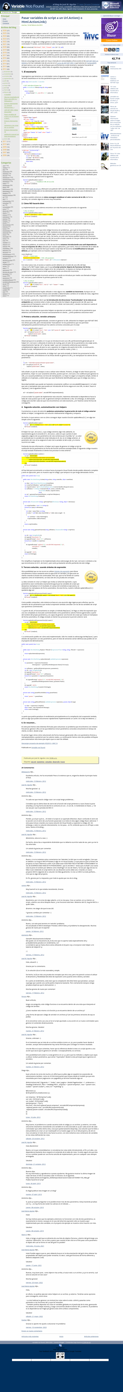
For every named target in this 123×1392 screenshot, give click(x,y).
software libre (7, 264)
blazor (4, 187)
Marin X (24, 1235)
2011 (5, 141)
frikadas (5, 221)
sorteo (4, 266)
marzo (6, 90)
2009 (5, 147)
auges (4, 183)
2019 (5, 50)
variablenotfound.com (9, 282)
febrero (6, 92)
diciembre (7, 72)
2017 (5, 55)
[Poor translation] (62, 1356)
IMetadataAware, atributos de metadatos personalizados (115, 136)
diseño (5, 213)
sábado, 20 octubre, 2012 (35, 1139)
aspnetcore (6, 177)
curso (4, 209)
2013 (5, 66)
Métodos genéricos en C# (115, 164)
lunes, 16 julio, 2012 (33, 1118)
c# (3, 197)
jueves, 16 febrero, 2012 (35, 932)
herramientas (7, 225)
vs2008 (5, 290)
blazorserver (6, 189)
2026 (5, 30)
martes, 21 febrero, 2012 (35, 1032)
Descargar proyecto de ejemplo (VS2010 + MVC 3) (40, 744)
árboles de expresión (62, 572)
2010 (5, 144)
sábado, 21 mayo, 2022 (34, 1317)
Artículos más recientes (30, 1337)
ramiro (24, 886)
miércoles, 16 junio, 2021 (35, 1247)
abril (5, 88)
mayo (6, 85)
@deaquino (26, 773)
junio (6, 83)
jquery (4, 234)
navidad (5, 242)
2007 (5, 152)
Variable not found (38, 748)
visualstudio (6, 288)
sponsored (6, 270)
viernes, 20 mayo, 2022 (34, 1283)
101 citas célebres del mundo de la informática (114, 90)
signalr (5, 262)
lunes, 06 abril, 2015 (33, 1184)
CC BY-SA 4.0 (86, 1343)
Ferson (24, 997)
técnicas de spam (8, 272)
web (4, 292)
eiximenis (25, 936)
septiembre (8, 78)
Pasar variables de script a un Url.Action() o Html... (11, 116)
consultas (5, 203)
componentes (7, 201)
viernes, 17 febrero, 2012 (35, 956)
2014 (5, 63)
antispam (5, 173)
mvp (4, 240)
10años (5, 167)
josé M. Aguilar (27, 786)
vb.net (4, 284)
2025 (5, 33)
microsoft (5, 236)
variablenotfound (8, 280)
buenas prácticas (8, 195)
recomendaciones (8, 256)
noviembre (7, 74)
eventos (5, 219)
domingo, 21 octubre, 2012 (36, 1165)
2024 (5, 36)
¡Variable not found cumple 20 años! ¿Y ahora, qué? (114, 99)
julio (5, 81)
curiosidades (6, 207)
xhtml (4, 295)
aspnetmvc (6, 181)
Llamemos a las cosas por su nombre (11, 126)
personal (5, 252)
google (5, 223)
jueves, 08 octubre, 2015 (35, 1208)
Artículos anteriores (91, 1337)
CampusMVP (91, 63)
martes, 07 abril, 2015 (34, 1195)
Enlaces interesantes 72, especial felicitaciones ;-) (11, 105)
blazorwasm (6, 191)
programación (7, 254)
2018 (5, 52)
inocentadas (6, 230)
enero (6, 139)
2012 (5, 69)
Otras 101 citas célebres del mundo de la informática (115, 156)
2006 (5, 155)
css (3, 205)
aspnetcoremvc (7, 179)
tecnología (6, 274)
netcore (5, 244)
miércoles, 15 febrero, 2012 (36, 782)
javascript (5, 232)
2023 (5, 39)
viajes (4, 286)
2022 (5, 41)
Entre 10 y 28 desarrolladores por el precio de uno (115, 146)
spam (4, 268)
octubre (6, 76)
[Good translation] (58, 1356)
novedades (6, 248)
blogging (5, 193)
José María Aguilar (28, 1212)
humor (5, 228)
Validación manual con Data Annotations (11, 135)
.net (4, 165)
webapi (5, 294)
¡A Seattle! (7, 94)
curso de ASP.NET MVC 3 (66, 63)
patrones (5, 250)
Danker (24, 1321)
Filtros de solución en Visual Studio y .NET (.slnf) (115, 109)
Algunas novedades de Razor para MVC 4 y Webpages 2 (11, 99)
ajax (4, 169)
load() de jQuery (35, 190)
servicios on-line (7, 260)
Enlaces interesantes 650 (115, 68)
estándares (6, 217)
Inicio (81, 5)
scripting (5, 258)
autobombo (6, 185)
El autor (88, 5)
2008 (5, 149)
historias (5, 227)
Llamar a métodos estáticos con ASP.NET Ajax (114, 80)
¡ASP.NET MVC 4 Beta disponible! (11, 111)
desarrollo (6, 211)
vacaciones (6, 278)
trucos (4, 276)
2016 (5, 58)
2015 (5, 61)
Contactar (95, 5)
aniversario (6, 171)
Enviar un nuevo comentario (32, 1332)
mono (4, 238)
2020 (5, 47)
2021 (5, 44)
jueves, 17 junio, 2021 (34, 1266)
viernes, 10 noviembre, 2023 (36, 1328)
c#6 (4, 199)
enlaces (5, 215)
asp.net (5, 175)
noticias (5, 246)
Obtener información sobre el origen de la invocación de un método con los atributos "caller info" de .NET (115, 123)
